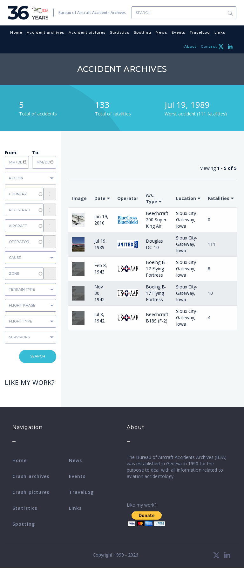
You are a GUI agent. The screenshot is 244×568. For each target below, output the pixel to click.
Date (99, 198)
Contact (209, 46)
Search (230, 13)
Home (16, 32)
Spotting (142, 32)
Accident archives (45, 32)
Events (178, 32)
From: (11, 152)
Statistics (119, 32)
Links (219, 32)
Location (186, 198)
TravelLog (200, 32)
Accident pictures (87, 32)
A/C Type (151, 198)
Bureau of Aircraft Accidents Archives (92, 12)
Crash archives (30, 476)
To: (35, 152)
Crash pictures (30, 492)
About (190, 46)
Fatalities (218, 198)
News (161, 32)
